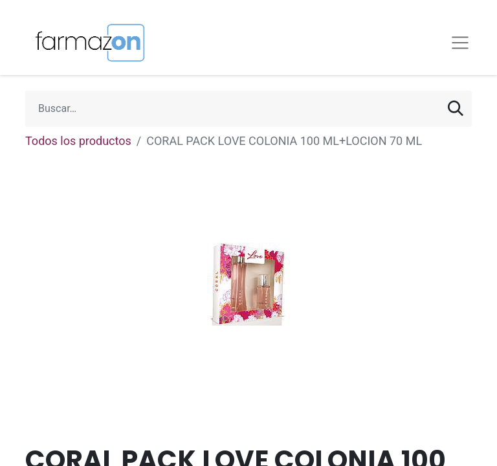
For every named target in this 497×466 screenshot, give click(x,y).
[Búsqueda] (455, 109)
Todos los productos (78, 141)
